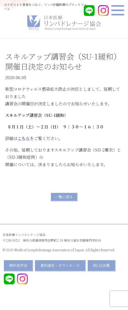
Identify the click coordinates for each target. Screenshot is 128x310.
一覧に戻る (64, 196)
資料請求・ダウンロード (60, 265)
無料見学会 (18, 265)
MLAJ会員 (101, 265)
